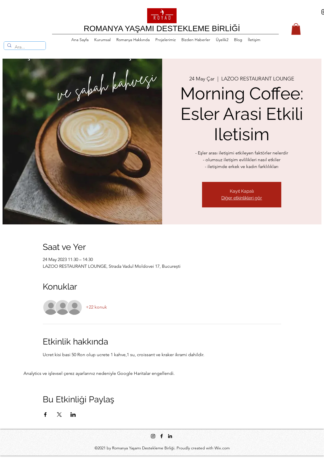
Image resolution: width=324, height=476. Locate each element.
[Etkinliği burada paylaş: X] (59, 414)
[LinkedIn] (170, 436)
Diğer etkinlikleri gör (241, 198)
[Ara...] (24, 47)
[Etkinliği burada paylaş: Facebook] (45, 414)
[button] (296, 29)
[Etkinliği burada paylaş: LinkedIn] (73, 414)
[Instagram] (153, 436)
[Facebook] (161, 436)
